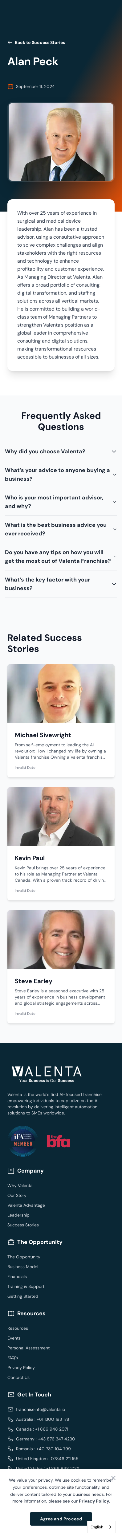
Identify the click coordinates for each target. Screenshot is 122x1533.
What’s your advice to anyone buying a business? (61, 475)
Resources (17, 1328)
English (97, 1527)
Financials (17, 1276)
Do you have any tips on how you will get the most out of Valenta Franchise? (61, 557)
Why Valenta (20, 1185)
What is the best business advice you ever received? (61, 529)
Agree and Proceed (61, 1519)
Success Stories (23, 1225)
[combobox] (101, 1527)
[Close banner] (113, 1478)
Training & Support (25, 1286)
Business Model (22, 1266)
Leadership (18, 1215)
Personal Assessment (28, 1348)
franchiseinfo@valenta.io (40, 1409)
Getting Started (22, 1296)
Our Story (16, 1195)
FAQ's (12, 1357)
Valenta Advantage (26, 1205)
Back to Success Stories (36, 42)
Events (14, 1338)
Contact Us (18, 1377)
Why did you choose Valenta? (61, 451)
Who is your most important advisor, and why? (61, 502)
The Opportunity (23, 1257)
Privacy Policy (21, 1367)
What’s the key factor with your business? (61, 584)
